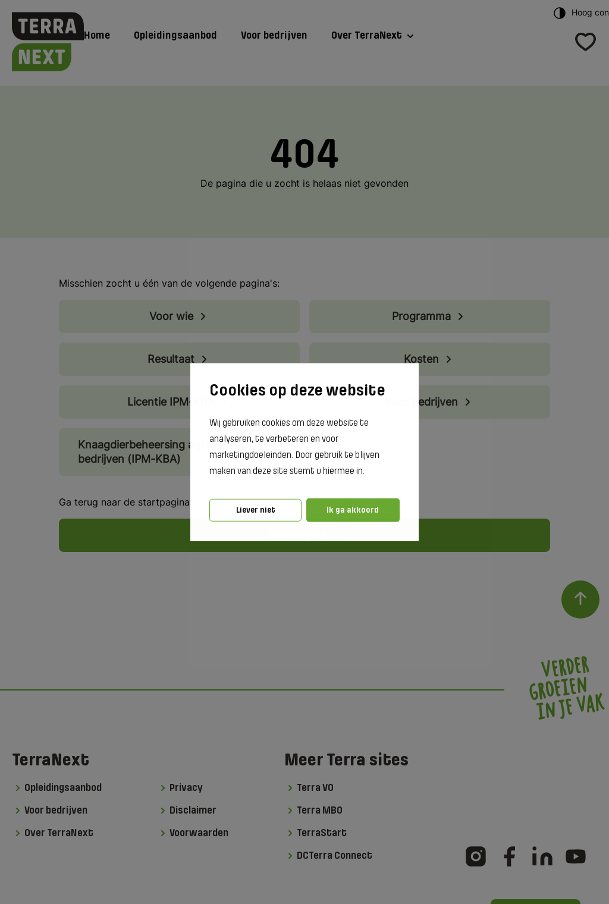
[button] (368, 471)
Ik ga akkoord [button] (353, 510)
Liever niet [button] (255, 510)
